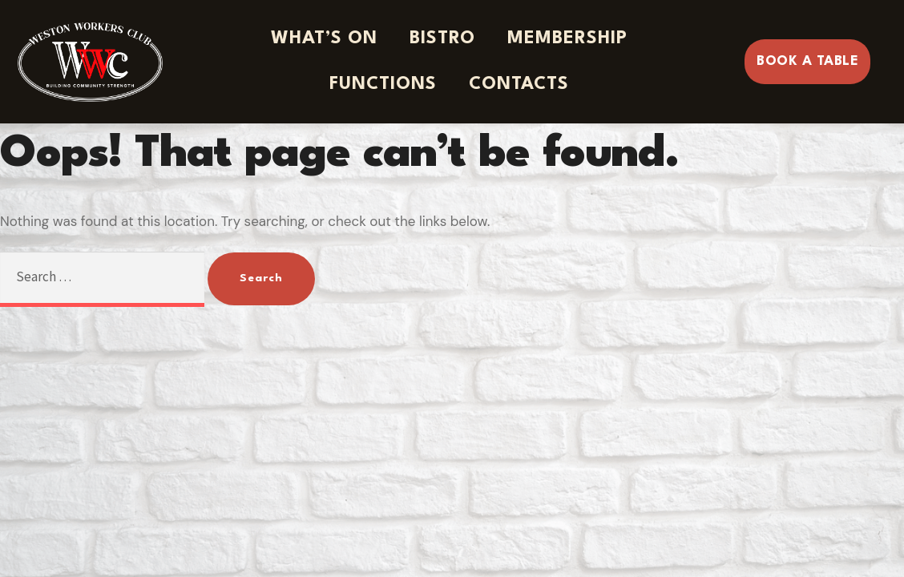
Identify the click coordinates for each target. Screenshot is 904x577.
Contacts (519, 84)
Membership (567, 38)
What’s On (324, 38)
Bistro (442, 38)
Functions (383, 84)
